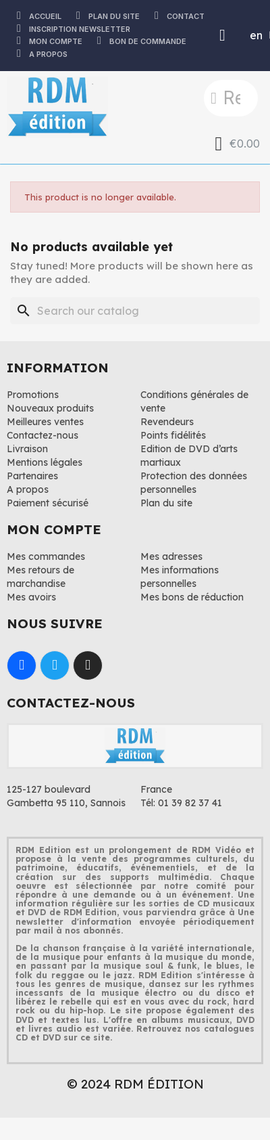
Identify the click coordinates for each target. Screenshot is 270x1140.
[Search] (135, 310)
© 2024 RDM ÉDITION (135, 1084)
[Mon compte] (222, 35)
